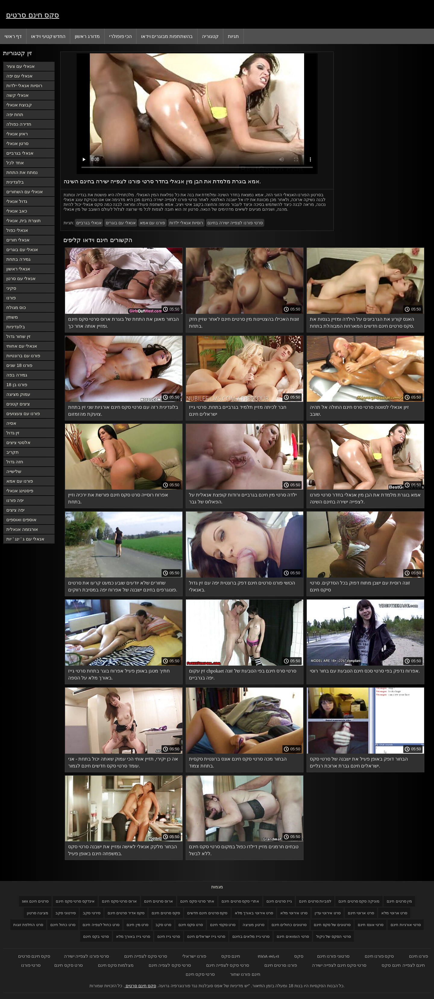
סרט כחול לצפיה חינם (101, 924)
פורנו (11, 297)
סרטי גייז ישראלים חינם (206, 936)
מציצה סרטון (38, 913)
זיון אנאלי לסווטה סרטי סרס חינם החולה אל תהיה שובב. (359, 411)
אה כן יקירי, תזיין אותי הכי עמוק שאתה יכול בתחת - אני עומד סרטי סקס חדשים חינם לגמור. (123, 762)
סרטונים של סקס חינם (332, 924)
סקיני (11, 288)
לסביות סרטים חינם (315, 901)
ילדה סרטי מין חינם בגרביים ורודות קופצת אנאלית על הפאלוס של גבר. (243, 498)
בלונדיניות (15, 326)
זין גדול (12, 432)
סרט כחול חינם (62, 924)
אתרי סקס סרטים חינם (240, 901)
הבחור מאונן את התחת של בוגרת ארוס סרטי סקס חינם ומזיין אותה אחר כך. (123, 323)
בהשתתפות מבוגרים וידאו (167, 36)
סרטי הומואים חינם (293, 936)
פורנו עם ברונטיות (23, 355)
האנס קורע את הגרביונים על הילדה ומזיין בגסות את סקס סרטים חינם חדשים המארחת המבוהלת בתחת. (362, 323)
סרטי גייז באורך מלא (133, 936)
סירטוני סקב (65, 913)
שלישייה (13, 471)
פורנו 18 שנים (19, 365)
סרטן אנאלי (17, 143)
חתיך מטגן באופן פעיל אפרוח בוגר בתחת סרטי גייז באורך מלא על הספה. (119, 674)
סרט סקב (163, 924)
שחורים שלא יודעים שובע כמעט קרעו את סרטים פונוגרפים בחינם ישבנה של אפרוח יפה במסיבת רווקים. (122, 586)
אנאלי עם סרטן (21, 278)
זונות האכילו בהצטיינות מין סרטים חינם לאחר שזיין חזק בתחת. (244, 323)
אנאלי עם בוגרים (22, 249)
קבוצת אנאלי (19, 104)
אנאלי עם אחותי (21, 345)
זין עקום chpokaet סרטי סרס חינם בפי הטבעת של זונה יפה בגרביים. (242, 674)
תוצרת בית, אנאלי (23, 220)
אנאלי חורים (18, 239)
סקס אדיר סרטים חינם (126, 913)
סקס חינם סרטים (32, 15)
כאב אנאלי (16, 210)
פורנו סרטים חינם (280, 965)
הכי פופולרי (120, 36)
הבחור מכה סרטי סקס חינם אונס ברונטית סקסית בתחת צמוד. (238, 762)
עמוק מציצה (18, 394)
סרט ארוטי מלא (394, 913)
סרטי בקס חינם (95, 936)
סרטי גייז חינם (168, 936)
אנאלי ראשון (18, 268)
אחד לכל (15, 162)
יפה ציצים (15, 509)
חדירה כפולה (18, 124)
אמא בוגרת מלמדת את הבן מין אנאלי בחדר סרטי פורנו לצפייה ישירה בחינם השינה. (365, 498)
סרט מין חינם (137, 924)
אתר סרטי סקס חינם (197, 901)
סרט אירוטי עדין (328, 913)
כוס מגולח (16, 307)
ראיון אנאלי (17, 133)
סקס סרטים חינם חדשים (207, 913)
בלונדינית (15, 181)
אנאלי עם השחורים (24, 191)
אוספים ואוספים (21, 519)
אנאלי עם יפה (19, 75)
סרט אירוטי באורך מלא (254, 913)
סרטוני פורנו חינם (333, 956)
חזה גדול (14, 461)
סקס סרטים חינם (166, 913)
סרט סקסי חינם (222, 924)
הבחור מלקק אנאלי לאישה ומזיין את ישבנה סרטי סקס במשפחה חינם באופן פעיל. (122, 850)
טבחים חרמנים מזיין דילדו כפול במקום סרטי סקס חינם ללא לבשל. (243, 850)
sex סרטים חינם (35, 901)
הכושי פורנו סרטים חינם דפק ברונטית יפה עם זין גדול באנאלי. (242, 586)
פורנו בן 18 (16, 384)
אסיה (11, 423)
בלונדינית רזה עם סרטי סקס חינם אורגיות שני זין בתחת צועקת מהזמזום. (123, 411)
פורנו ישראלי (194, 956)
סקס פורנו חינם (379, 956)
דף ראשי (13, 36)
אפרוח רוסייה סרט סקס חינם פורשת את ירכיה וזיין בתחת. (118, 498)
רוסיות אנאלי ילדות (24, 85)
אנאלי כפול (17, 230)
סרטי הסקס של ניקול (333, 936)
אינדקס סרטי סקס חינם (75, 901)
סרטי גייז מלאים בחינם (251, 936)
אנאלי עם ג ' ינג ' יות (25, 538)
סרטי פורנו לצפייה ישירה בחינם (235, 222)
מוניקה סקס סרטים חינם (358, 901)
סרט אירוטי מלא (293, 913)
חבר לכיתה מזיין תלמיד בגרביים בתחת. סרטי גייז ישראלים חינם (237, 411)
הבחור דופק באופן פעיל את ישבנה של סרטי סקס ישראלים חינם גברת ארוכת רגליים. (359, 762)
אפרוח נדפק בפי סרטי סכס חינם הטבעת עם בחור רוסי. (365, 670)
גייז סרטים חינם (279, 901)
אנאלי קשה (17, 95)
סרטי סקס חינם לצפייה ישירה (339, 965)
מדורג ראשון (87, 36)
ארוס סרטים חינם (158, 901)
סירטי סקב (91, 913)
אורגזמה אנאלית (22, 529)
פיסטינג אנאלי (19, 490)
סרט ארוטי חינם (361, 913)
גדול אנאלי (16, 201)
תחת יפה (14, 114)
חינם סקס (230, 956)
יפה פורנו (15, 500)
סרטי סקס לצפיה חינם (170, 965)
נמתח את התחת (22, 172)
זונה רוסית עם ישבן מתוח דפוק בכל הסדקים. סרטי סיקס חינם (360, 586)
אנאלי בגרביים (19, 153)
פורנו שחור (240, 974)
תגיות (233, 36)
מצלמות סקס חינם (116, 965)
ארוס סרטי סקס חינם (119, 901)
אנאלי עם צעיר (20, 66)
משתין (12, 317)
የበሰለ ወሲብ (268, 956)
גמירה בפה (16, 374)
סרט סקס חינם (190, 924)
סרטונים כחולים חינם (289, 924)
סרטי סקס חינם (200, 974)
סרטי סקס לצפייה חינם (146, 956)
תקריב (12, 452)
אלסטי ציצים (18, 442)
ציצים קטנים (18, 403)
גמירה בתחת (18, 259)
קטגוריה (210, 36)
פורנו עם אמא (19, 481)
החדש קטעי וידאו (48, 36)
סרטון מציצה (253, 924)
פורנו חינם (418, 956)
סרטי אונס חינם (370, 924)
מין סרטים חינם (399, 901)
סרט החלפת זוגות (28, 924)
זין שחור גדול (18, 336)
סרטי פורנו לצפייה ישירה (86, 956)
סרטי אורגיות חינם (406, 924)
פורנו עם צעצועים (23, 413)
